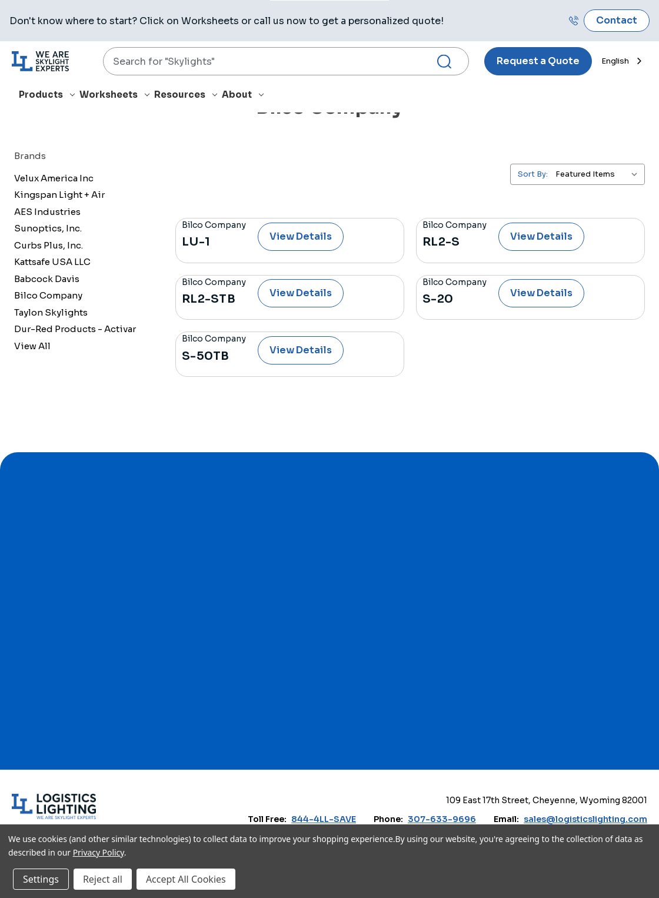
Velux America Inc (54, 178)
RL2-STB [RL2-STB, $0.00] (208, 298)
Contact (616, 20)
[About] (245, 96)
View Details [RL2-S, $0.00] (541, 236)
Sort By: (533, 174)
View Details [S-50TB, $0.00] (300, 350)
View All (32, 346)
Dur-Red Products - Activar (75, 328)
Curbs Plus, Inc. (48, 245)
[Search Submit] (449, 61)
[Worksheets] (116, 96)
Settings (41, 879)
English (615, 61)
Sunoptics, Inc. (48, 228)
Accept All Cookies (186, 879)
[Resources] (188, 96)
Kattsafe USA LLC (52, 261)
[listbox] (599, 174)
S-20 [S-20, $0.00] (437, 298)
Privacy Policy (98, 852)
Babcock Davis (46, 278)
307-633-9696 (442, 819)
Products (47, 94)
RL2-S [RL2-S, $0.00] (441, 241)
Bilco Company (48, 295)
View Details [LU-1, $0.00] (300, 236)
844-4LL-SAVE (323, 819)
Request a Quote (538, 61)
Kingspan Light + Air (59, 194)
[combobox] (286, 61)
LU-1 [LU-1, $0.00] (196, 241)
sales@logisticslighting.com (585, 819)
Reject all (102, 879)
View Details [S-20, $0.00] (541, 293)
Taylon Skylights (51, 312)
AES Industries (47, 211)
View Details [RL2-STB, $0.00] (300, 293)
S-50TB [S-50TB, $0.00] (205, 356)
